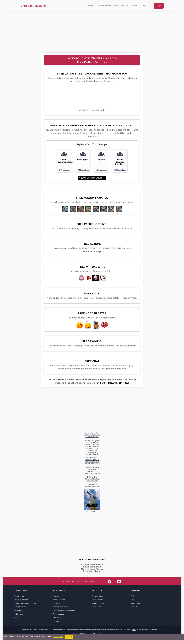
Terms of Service (98, 603)
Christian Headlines (92, 460)
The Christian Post (92, 462)
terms (134, 630)
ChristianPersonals (92, 448)
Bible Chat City (92, 481)
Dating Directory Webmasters (64, 610)
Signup (16, 596)
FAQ (132, 596)
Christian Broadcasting (92, 464)
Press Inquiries (58, 614)
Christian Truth (92, 471)
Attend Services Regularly (119, 162)
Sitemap (56, 621)
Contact (134, 607)
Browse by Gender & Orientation (26, 603)
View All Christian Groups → (92, 178)
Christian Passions (33, 5)
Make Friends (136, 603)
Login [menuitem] (159, 6)
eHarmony (92, 452)
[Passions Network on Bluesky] (119, 581)
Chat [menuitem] (116, 6)
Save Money (18, 610)
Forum (16, 618)
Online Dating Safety (60, 607)
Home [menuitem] (90, 6)
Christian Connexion (91, 444)
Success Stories (98, 596)
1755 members (83, 170)
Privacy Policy (97, 607)
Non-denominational (64, 161)
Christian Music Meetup (92, 564)
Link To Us (57, 618)
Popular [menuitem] (145, 6)
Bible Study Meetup (92, 571)
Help (132, 600)
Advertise (56, 596)
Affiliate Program (59, 600)
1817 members (64, 170)
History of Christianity (92, 435)
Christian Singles (92, 442)
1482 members (101, 170)
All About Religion (92, 437)
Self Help (56, 603)
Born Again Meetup (92, 567)
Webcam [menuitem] (124, 6)
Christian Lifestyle (92, 446)
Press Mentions (97, 600)
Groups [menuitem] (134, 6)
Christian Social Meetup (92, 569)
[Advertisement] (92, 31)
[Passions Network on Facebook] (109, 581)
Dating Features (20, 607)
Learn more (58, 637)
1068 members (120, 170)
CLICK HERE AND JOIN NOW (114, 382)
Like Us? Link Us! (92, 510)
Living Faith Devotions (92, 473)
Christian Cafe (92, 450)
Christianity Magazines (92, 487)
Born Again (82, 160)
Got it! (69, 637)
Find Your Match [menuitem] (104, 6)
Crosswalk (92, 469)
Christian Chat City (92, 479)
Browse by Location (21, 600)
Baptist (101, 160)
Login (23, 596)
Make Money (19, 614)
